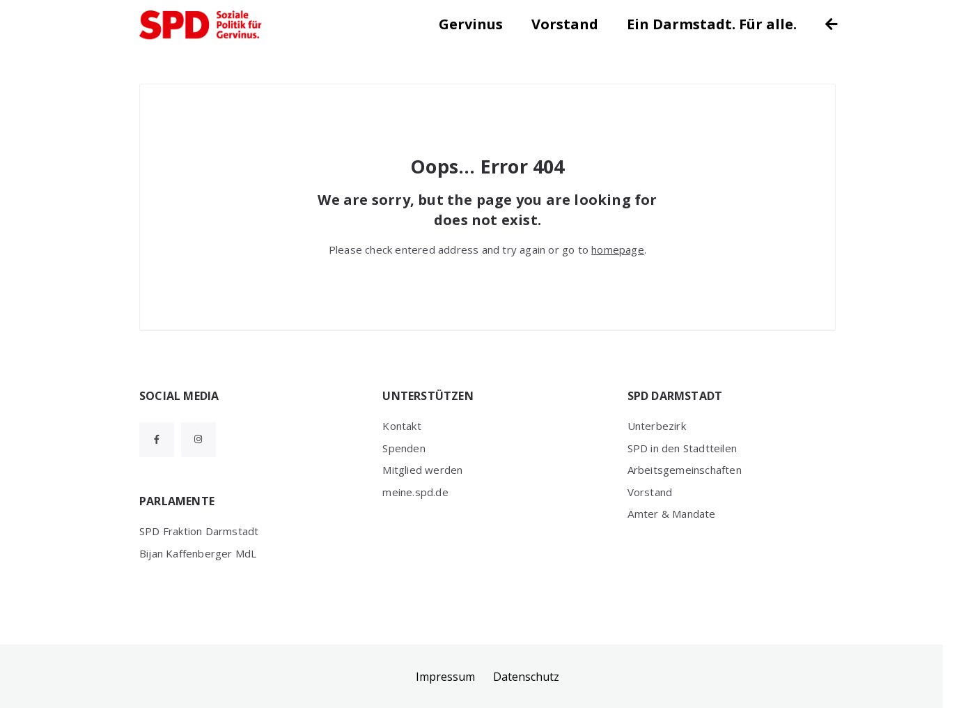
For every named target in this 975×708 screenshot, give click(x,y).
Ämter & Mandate (671, 514)
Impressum (445, 676)
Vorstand (564, 24)
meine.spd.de (415, 492)
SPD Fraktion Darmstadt (198, 531)
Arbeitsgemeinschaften (684, 470)
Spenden (403, 448)
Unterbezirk (656, 426)
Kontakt (401, 426)
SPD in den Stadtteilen (682, 448)
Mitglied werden (422, 470)
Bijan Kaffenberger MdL (197, 553)
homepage (617, 249)
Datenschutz (526, 676)
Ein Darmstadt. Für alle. (712, 24)
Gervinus (471, 24)
